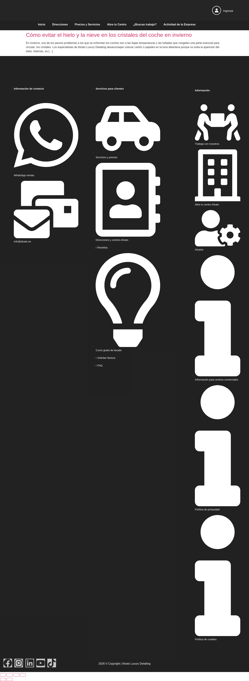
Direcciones (60, 24)
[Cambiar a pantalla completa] (9, 675)
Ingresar (228, 10)
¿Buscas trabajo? (144, 24)
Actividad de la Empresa (180, 24)
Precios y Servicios (87, 24)
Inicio (41, 24)
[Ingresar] (216, 10)
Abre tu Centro (116, 24)
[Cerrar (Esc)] (23, 675)
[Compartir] (16, 675)
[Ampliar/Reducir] (3, 675)
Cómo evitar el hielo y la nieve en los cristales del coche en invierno (109, 35)
